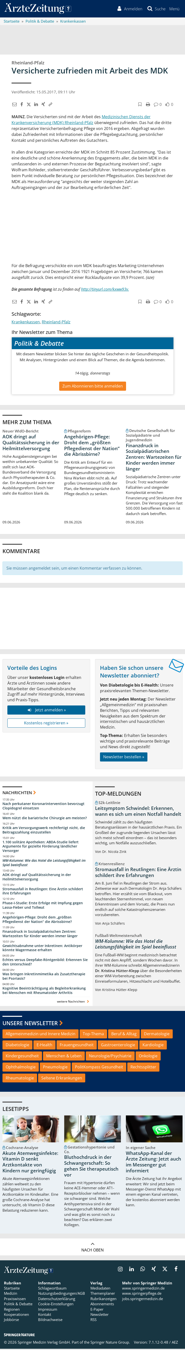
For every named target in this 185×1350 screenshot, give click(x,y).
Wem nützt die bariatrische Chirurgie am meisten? (44, 819)
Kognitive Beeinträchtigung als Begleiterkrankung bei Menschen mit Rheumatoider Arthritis (44, 991)
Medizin (10, 1294)
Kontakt (44, 1315)
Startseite (12, 1289)
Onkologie (148, 1057)
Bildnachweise (50, 1320)
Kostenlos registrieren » (46, 724)
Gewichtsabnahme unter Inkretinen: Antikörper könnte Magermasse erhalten (42, 948)
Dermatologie (157, 1034)
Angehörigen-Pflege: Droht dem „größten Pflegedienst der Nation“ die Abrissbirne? (92, 446)
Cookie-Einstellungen (55, 1305)
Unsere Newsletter (30, 1024)
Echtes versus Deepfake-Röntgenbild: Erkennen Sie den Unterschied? (45, 963)
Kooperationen (16, 1315)
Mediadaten (100, 1289)
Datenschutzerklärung (56, 1299)
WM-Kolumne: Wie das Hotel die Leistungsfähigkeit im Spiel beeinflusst (43, 863)
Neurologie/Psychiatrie (110, 1057)
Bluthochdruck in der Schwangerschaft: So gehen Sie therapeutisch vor (91, 1167)
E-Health (44, 1045)
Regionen (12, 1310)
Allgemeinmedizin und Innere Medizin (40, 1034)
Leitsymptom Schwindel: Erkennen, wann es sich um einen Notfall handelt (138, 812)
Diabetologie (17, 1045)
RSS (93, 1320)
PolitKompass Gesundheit (99, 1068)
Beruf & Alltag (124, 1034)
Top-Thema (93, 1034)
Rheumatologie (20, 1079)
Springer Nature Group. (110, 1343)
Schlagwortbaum (52, 1289)
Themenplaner (102, 1294)
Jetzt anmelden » (46, 711)
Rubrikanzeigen (103, 1299)
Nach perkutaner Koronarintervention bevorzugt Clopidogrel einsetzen (43, 806)
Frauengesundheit (77, 1045)
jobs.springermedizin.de (142, 1299)
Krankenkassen (26, 323)
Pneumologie (55, 1068)
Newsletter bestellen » (123, 758)
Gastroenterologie (118, 1045)
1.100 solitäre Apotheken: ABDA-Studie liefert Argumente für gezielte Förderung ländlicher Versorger (40, 847)
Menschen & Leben (64, 1057)
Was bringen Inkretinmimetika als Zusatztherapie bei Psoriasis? (43, 977)
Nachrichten (17, 793)
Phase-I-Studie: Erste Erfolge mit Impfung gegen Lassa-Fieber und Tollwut (42, 906)
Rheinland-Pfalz (56, 323)
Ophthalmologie (21, 1068)
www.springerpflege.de (141, 1294)
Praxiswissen (15, 1299)
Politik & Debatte (18, 1305)
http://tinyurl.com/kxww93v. (105, 290)
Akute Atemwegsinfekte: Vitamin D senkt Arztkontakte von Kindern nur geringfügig (30, 1163)
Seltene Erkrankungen (61, 1079)
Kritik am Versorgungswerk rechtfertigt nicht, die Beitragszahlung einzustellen (43, 830)
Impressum (47, 1310)
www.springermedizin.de (143, 1289)
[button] (174, 9)
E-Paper (96, 1310)
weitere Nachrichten (73, 1002)
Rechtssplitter (143, 1068)
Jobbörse (11, 1320)
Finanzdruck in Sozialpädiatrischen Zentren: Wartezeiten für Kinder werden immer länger (154, 458)
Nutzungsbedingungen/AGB (61, 1294)
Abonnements (102, 1305)
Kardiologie (153, 1045)
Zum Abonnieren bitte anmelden (92, 387)
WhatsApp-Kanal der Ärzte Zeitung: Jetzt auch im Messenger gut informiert (153, 1163)
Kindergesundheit (22, 1057)
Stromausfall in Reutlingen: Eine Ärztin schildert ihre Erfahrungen (42, 892)
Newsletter (99, 1315)
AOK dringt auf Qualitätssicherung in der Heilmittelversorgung (30, 443)
